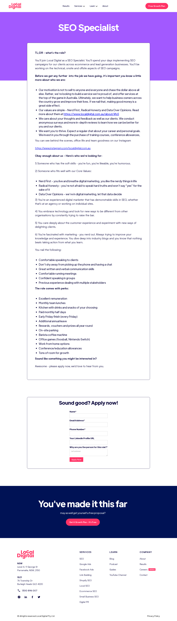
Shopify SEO (86, 582)
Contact (143, 577)
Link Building (85, 577)
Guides (113, 571)
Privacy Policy (153, 618)
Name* (73, 411)
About (105, 6)
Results (66, 6)
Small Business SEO (89, 598)
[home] (17, 6)
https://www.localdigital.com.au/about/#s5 (91, 114)
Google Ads (85, 566)
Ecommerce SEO (88, 593)
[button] (79, 6)
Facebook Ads (87, 571)
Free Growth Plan (156, 6)
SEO (82, 560)
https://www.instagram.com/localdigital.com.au (63, 148)
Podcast (114, 566)
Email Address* (77, 420)
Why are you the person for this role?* (89, 447)
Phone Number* (77, 429)
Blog (112, 560)
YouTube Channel (118, 577)
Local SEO (85, 587)
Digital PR (84, 604)
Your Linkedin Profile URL (82, 438)
